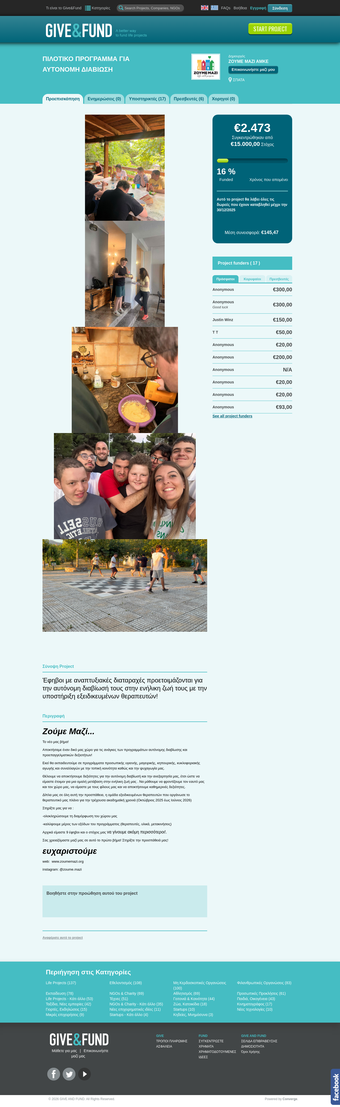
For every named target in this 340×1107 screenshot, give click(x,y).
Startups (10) (184, 1009)
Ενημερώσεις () (104, 99)
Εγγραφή (258, 8)
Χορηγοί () (223, 99)
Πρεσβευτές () (189, 99)
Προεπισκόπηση (63, 99)
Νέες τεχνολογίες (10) (255, 1009)
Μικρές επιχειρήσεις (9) (65, 1015)
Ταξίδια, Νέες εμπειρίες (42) (68, 1004)
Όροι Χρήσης (250, 1052)
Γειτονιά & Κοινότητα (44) (194, 999)
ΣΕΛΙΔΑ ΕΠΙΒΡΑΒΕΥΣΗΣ (259, 1041)
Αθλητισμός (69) (186, 993)
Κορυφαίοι (252, 279)
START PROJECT (270, 28)
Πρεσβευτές (279, 279)
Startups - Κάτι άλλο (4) (129, 1015)
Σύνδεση (280, 8)
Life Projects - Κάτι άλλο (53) (69, 999)
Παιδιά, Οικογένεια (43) (256, 999)
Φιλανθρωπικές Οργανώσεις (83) (264, 983)
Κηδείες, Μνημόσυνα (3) (193, 1015)
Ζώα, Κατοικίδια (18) (190, 1004)
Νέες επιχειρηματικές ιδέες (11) (135, 1009)
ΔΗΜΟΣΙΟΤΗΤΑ (252, 1046)
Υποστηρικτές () (147, 99)
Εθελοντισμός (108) (126, 983)
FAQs (225, 8)
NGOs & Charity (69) (127, 993)
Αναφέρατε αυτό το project (62, 938)
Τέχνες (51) (119, 999)
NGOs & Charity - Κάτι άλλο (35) (136, 1004)
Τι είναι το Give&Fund (64, 8)
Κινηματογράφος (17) (254, 1004)
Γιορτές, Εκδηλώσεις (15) (66, 1009)
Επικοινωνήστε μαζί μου (253, 69)
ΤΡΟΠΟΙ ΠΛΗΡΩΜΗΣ (172, 1041)
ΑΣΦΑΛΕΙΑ (164, 1046)
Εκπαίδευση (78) (60, 993)
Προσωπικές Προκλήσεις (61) (261, 993)
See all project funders (232, 416)
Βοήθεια (240, 8)
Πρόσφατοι (225, 279)
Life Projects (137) (61, 983)
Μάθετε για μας (64, 1051)
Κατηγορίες (101, 8)
